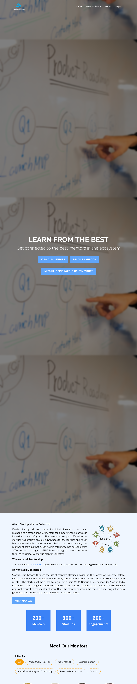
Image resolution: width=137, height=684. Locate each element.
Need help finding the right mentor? (68, 271)
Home (79, 6)
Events (108, 6)
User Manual (23, 600)
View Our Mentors (53, 259)
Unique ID (35, 564)
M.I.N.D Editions (93, 6)
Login (118, 6)
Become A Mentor (84, 259)
